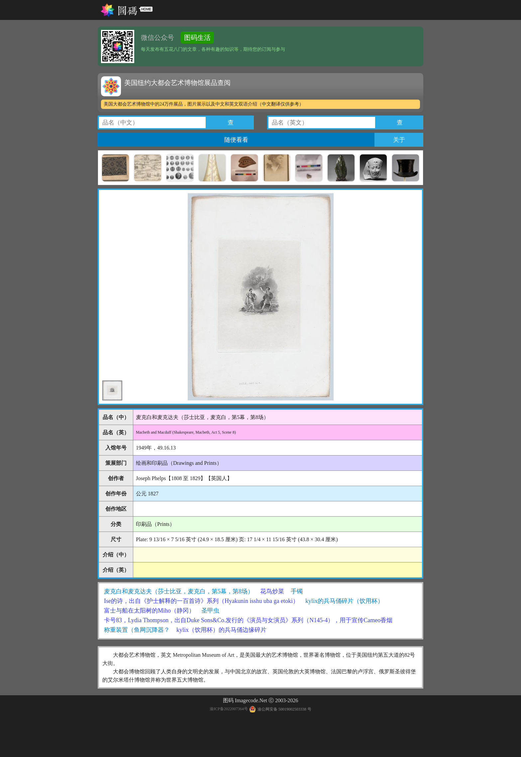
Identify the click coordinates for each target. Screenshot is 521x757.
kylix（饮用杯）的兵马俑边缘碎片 (221, 630)
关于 (399, 139)
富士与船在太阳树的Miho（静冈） (149, 610)
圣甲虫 (210, 610)
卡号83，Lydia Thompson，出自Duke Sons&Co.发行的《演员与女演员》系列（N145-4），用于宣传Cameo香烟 (248, 620)
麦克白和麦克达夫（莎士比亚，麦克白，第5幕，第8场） (179, 591)
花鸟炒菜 (272, 591)
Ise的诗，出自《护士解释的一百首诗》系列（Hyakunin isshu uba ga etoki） (201, 601)
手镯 (297, 591)
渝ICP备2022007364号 (229, 709)
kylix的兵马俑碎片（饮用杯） (344, 601)
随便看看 (236, 139)
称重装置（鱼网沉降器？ (137, 630)
